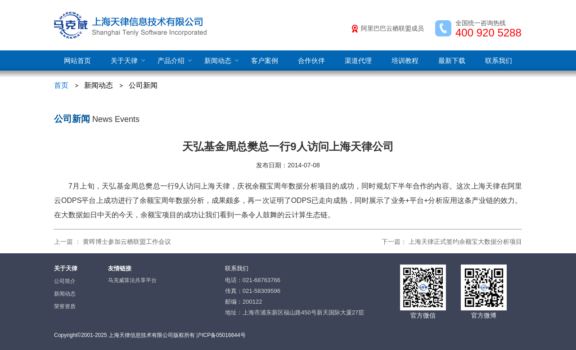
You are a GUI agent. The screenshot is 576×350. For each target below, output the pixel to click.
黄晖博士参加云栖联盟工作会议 (127, 241)
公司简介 (65, 281)
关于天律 (124, 60)
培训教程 (405, 60)
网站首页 (77, 60)
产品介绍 (171, 60)
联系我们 (498, 60)
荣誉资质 (65, 306)
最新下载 (451, 60)
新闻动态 (217, 60)
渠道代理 (358, 60)
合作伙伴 (311, 60)
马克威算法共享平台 (132, 280)
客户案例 (264, 60)
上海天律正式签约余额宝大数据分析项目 (465, 241)
